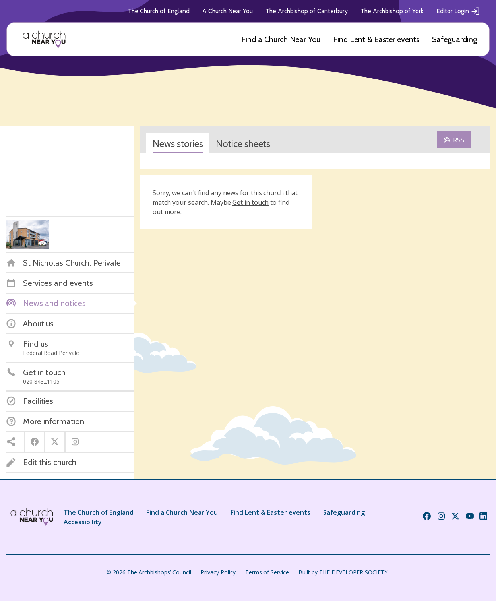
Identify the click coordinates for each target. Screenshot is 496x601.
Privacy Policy (218, 572)
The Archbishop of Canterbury (306, 11)
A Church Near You (227, 11)
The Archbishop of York (392, 11)
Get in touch (250, 202)
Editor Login (458, 11)
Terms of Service (267, 572)
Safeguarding (454, 39)
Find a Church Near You (280, 39)
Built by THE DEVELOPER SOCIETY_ (344, 572)
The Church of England (159, 11)
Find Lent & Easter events (376, 39)
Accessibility (83, 522)
